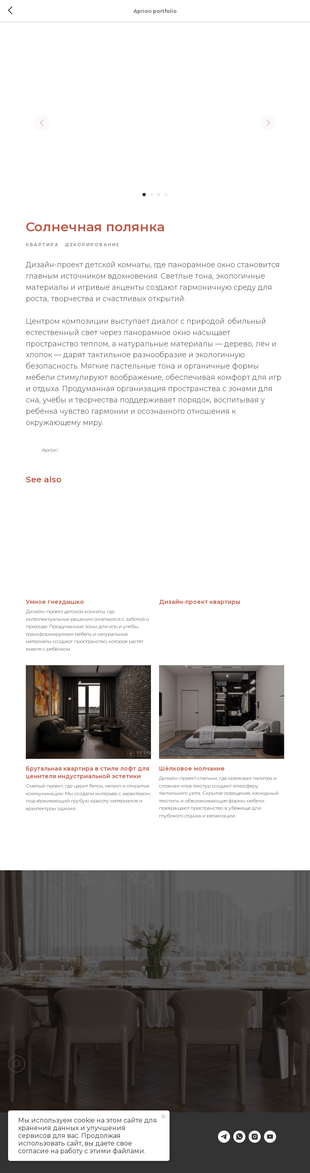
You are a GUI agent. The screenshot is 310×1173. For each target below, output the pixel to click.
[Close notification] (163, 1116)
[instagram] (255, 1137)
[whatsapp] (239, 1137)
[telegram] (224, 1137)
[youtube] (270, 1137)
